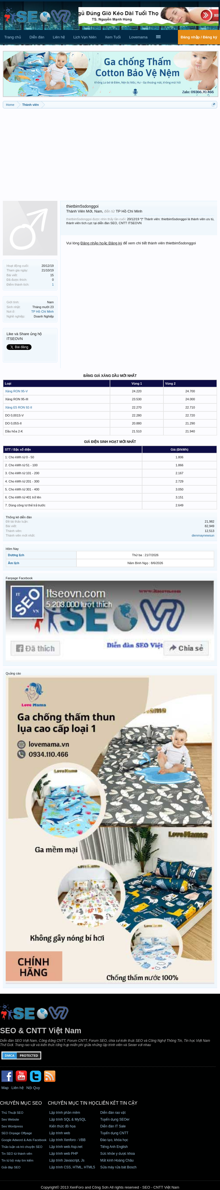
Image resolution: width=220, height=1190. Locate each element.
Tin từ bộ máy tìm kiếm (17, 1160)
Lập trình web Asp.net (65, 1147)
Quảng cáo (13, 673)
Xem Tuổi (113, 37)
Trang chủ (12, 37)
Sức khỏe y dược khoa (117, 1154)
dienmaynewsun (203, 535)
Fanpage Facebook (19, 578)
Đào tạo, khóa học (114, 1140)
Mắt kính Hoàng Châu (117, 1160)
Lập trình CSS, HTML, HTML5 (72, 1167)
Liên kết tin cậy (118, 1103)
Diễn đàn (37, 37)
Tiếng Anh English (114, 1147)
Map (5, 1088)
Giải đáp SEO (10, 1167)
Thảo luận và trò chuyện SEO (21, 1146)
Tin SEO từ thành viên (16, 1153)
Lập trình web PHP (63, 1154)
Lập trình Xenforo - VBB (67, 1140)
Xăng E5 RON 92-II (18, 407)
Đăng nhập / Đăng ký (199, 37)
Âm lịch (13, 563)
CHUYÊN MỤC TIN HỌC (73, 1103)
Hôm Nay (12, 548)
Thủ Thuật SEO (12, 1112)
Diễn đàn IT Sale (113, 1126)
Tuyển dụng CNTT (114, 1133)
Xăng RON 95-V (16, 391)
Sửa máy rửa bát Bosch (118, 1167)
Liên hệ (59, 37)
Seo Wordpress (12, 1126)
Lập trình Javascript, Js (66, 1160)
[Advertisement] (110, 152)
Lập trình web (59, 1133)
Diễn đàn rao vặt (113, 1113)
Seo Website (10, 1119)
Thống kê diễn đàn (19, 517)
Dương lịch (16, 555)
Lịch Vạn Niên (84, 37)
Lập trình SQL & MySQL (67, 1119)
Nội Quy (33, 1088)
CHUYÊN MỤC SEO (21, 1103)
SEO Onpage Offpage (16, 1133)
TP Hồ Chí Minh (42, 311)
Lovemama (138, 37)
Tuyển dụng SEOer (115, 1119)
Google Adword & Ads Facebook (23, 1140)
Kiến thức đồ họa (62, 1126)
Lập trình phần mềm (64, 1113)
